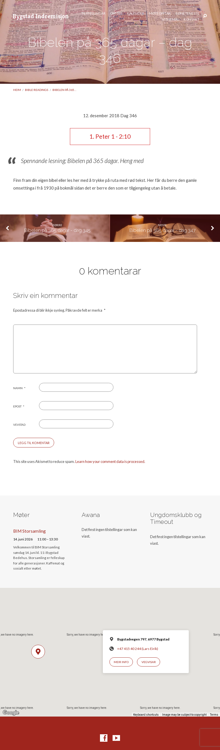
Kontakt (191, 19)
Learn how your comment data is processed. (110, 461)
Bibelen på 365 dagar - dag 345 (57, 230)
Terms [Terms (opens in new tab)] (214, 714)
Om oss (116, 13)
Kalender (135, 13)
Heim (17, 89)
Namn (19, 388)
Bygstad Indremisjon (41, 16)
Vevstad (19, 424)
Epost (18, 406)
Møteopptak (160, 13)
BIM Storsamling (29, 531)
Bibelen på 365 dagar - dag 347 (162, 230)
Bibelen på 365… (64, 89)
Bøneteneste (187, 13)
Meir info (121, 662)
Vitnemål (170, 19)
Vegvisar (149, 662)
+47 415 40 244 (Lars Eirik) (137, 648)
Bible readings (36, 89)
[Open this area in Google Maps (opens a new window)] (10, 713)
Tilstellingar (93, 13)
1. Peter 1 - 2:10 (110, 136)
